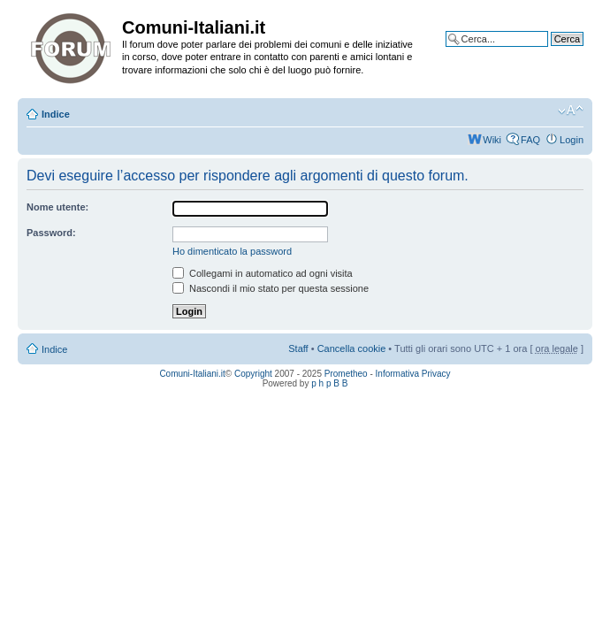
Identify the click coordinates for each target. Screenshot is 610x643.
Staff (298, 348)
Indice (56, 114)
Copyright (253, 374)
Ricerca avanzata (545, 52)
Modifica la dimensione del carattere (570, 111)
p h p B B (329, 383)
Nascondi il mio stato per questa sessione (270, 288)
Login (571, 139)
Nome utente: (57, 207)
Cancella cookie (351, 348)
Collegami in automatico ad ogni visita (262, 273)
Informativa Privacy (413, 374)
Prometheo (346, 374)
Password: (51, 232)
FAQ (530, 139)
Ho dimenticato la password (232, 251)
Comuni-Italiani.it (192, 374)
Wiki (492, 139)
